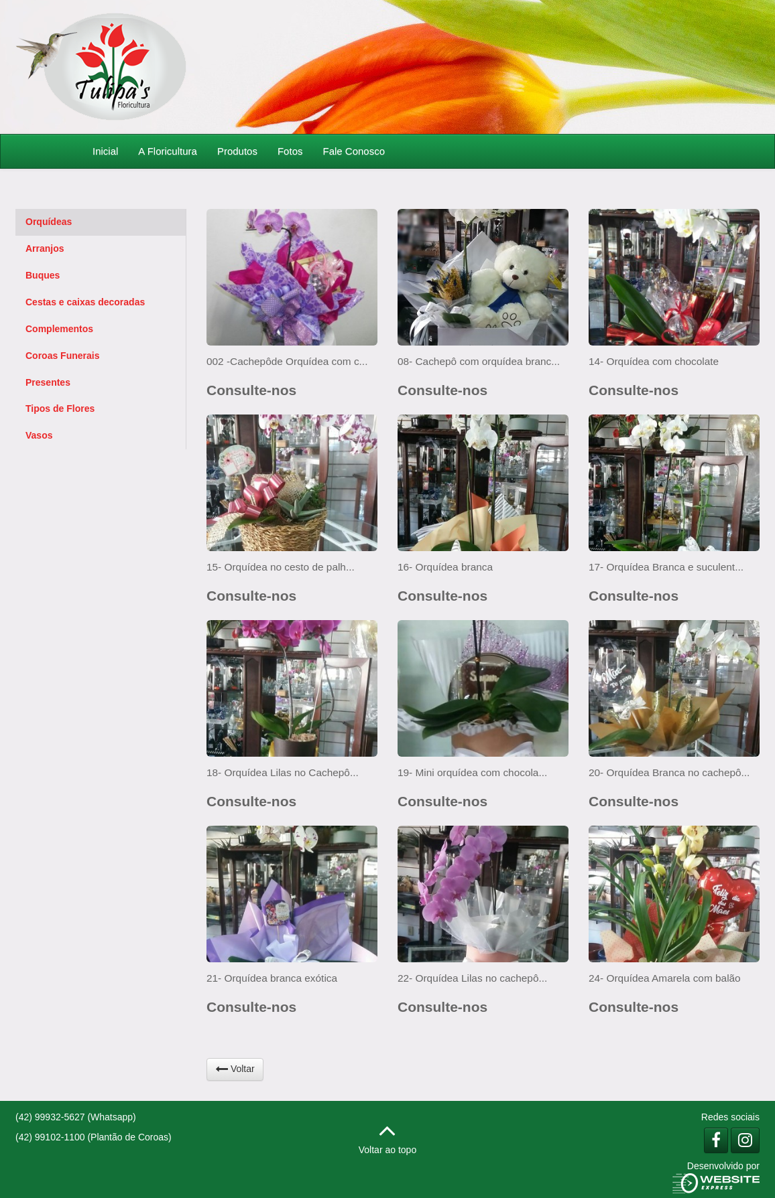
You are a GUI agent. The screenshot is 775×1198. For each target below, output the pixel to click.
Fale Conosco (353, 151)
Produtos (237, 151)
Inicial (105, 151)
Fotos (290, 151)
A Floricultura (167, 151)
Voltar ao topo (387, 1135)
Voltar (235, 1068)
